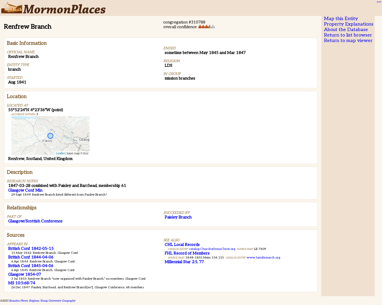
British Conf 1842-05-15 (31, 248)
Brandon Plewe (18, 300)
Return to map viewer (348, 40)
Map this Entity (341, 18)
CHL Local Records (182, 244)
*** (378, 3)
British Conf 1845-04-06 (30, 265)
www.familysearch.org (263, 258)
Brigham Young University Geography (52, 300)
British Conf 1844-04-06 (30, 257)
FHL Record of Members (187, 253)
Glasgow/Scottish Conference (35, 221)
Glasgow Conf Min (25, 190)
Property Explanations (348, 24)
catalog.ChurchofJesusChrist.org (212, 249)
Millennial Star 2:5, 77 (184, 262)
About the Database (346, 29)
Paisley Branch (178, 217)
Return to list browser (348, 35)
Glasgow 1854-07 (24, 274)
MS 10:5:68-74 (21, 283)
